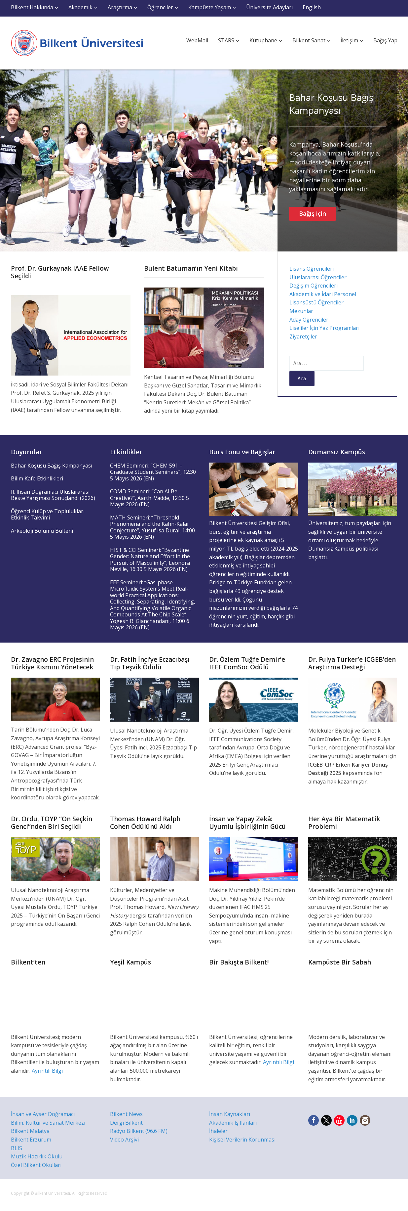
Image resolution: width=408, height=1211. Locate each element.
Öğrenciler (160, 7)
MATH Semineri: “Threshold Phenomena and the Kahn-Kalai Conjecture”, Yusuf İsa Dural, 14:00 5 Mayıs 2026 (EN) (152, 527)
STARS (226, 40)
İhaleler (218, 1131)
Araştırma (120, 7)
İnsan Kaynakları (229, 1114)
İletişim (349, 40)
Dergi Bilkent (126, 1122)
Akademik (80, 7)
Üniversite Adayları (269, 7)
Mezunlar (301, 311)
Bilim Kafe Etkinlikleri (37, 478)
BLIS (16, 1148)
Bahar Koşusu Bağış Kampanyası (331, 103)
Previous (10, 160)
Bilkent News (126, 1114)
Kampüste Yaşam (209, 7)
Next (398, 160)
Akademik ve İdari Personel (322, 294)
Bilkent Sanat (308, 40)
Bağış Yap (385, 40)
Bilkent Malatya (30, 1131)
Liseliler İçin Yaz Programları (324, 328)
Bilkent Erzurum (31, 1139)
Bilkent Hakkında (32, 7)
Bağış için (312, 213)
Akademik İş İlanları (233, 1122)
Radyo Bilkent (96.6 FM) (138, 1131)
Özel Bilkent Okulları (36, 1165)
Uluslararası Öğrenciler (318, 277)
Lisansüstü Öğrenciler (316, 302)
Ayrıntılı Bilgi (47, 1070)
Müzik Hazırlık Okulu (36, 1156)
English (312, 7)
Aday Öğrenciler (308, 319)
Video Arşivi (124, 1139)
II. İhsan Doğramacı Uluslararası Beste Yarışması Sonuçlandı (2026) (53, 495)
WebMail (197, 40)
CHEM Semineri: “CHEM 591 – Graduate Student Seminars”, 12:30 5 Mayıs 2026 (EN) (153, 472)
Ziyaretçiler (303, 336)
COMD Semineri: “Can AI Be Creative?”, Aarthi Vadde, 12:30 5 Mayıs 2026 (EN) (149, 498)
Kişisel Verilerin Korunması (242, 1139)
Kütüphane (263, 40)
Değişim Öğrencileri (313, 285)
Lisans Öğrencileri (311, 268)
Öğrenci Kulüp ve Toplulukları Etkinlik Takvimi (48, 514)
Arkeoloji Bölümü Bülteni (42, 530)
